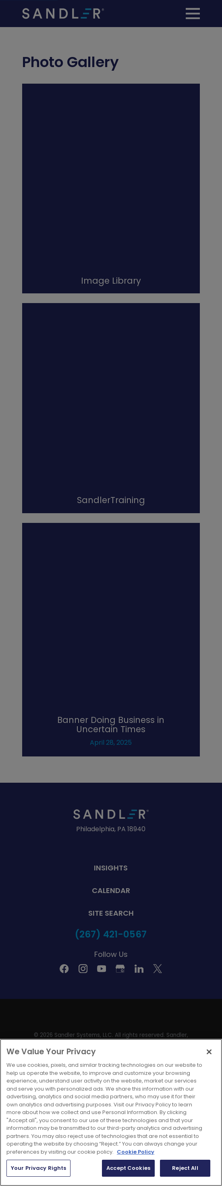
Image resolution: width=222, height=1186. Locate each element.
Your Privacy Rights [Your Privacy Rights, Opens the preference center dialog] (38, 1168)
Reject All (185, 1168)
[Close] (209, 1052)
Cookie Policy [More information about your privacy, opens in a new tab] (135, 1152)
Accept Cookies (128, 1168)
